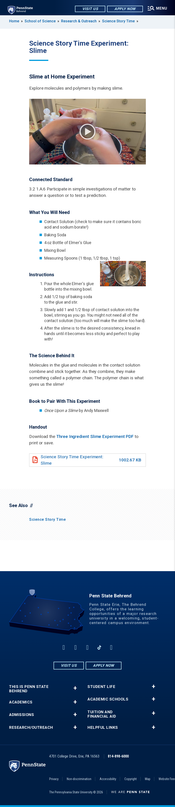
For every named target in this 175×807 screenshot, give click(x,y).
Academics (21, 702)
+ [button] (75, 688)
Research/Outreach (31, 727)
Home (14, 21)
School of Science (40, 21)
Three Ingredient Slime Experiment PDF (95, 436)
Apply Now (124, 9)
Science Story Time (118, 21)
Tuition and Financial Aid (102, 714)
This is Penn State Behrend (29, 689)
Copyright (130, 779)
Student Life (101, 687)
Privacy (54, 779)
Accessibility (108, 779)
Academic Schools (108, 699)
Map (147, 779)
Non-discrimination (79, 779)
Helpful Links (103, 727)
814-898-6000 (118, 756)
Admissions (21, 715)
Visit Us (89, 9)
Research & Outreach (79, 21)
